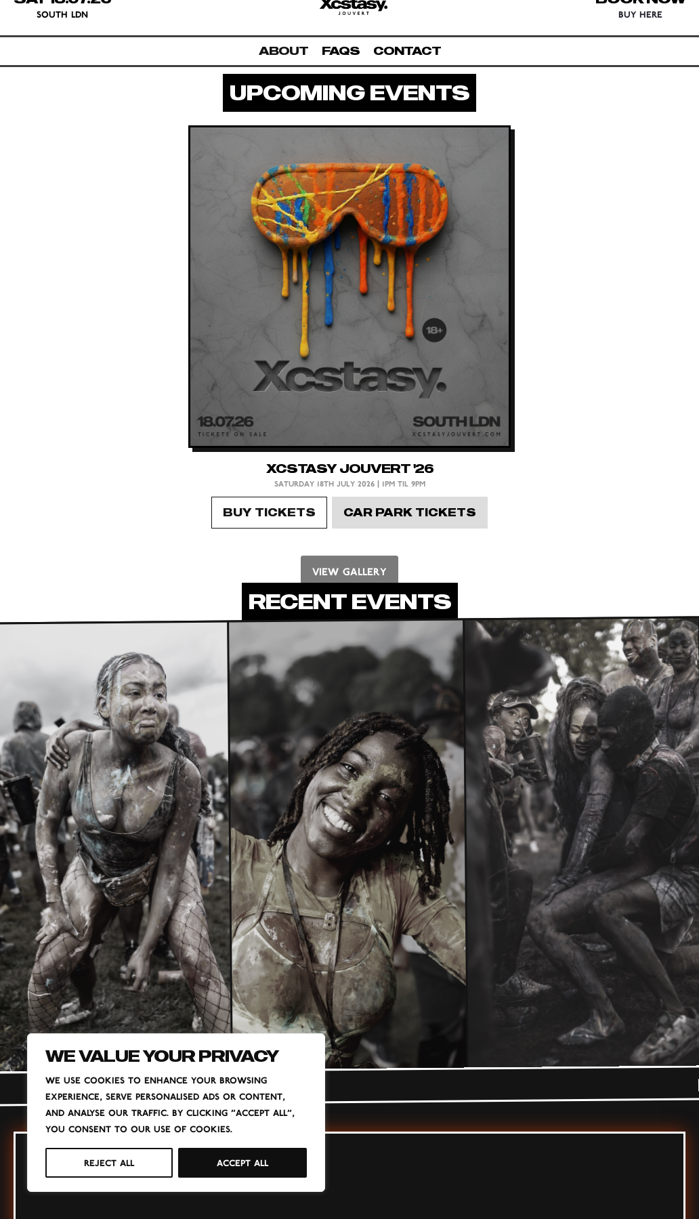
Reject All (109, 1162)
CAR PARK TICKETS (409, 512)
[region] (176, 1112)
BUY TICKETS (269, 512)
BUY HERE (640, 14)
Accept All (242, 1162)
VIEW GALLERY (349, 571)
